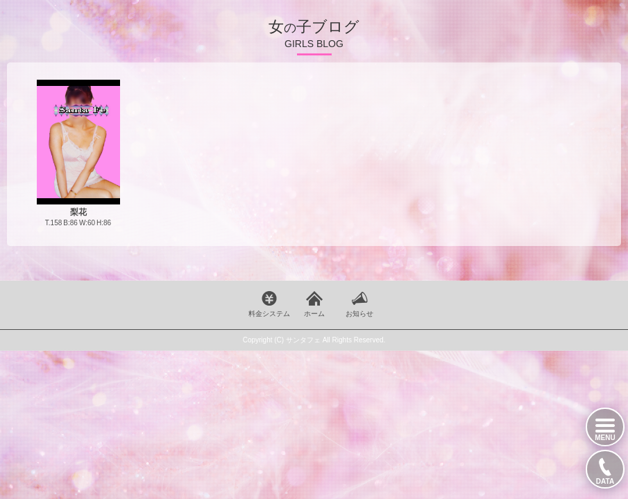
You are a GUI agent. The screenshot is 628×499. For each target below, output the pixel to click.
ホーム (314, 313)
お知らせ (359, 313)
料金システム (269, 313)
